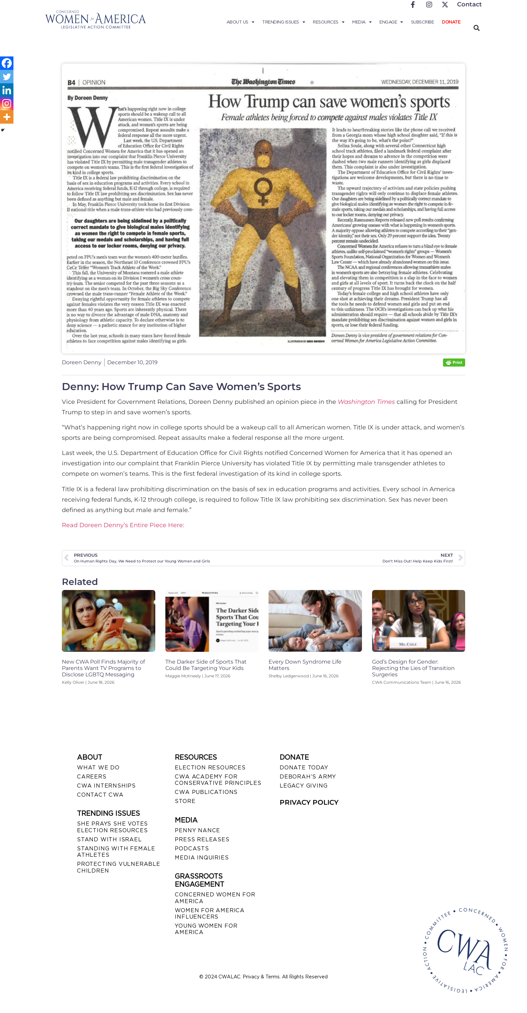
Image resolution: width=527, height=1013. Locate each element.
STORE (185, 801)
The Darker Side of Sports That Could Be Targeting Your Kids (206, 665)
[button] (476, 27)
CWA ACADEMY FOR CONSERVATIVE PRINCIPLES (218, 779)
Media (361, 22)
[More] (6, 117)
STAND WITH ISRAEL (109, 839)
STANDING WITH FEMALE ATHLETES (116, 851)
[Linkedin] (6, 90)
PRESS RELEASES (202, 839)
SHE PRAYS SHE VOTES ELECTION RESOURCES (112, 826)
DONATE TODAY (304, 767)
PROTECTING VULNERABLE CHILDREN (118, 867)
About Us (240, 22)
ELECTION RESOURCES (210, 767)
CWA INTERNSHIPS (106, 786)
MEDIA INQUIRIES (202, 857)
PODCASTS (192, 848)
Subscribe (422, 22)
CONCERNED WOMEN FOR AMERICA (215, 897)
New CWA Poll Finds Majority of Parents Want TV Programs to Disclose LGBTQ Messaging (103, 668)
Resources (328, 22)
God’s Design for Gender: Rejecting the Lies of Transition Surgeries (413, 668)
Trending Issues (283, 22)
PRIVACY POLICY (309, 802)
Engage (391, 22)
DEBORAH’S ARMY (308, 776)
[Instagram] (6, 103)
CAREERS (92, 776)
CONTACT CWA (100, 795)
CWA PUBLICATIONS (206, 792)
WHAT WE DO (98, 767)
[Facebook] (6, 63)
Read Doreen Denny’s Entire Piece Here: (123, 525)
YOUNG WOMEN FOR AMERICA (206, 929)
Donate (451, 22)
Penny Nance (197, 830)
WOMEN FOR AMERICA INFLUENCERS (210, 913)
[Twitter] (6, 76)
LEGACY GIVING (303, 786)
